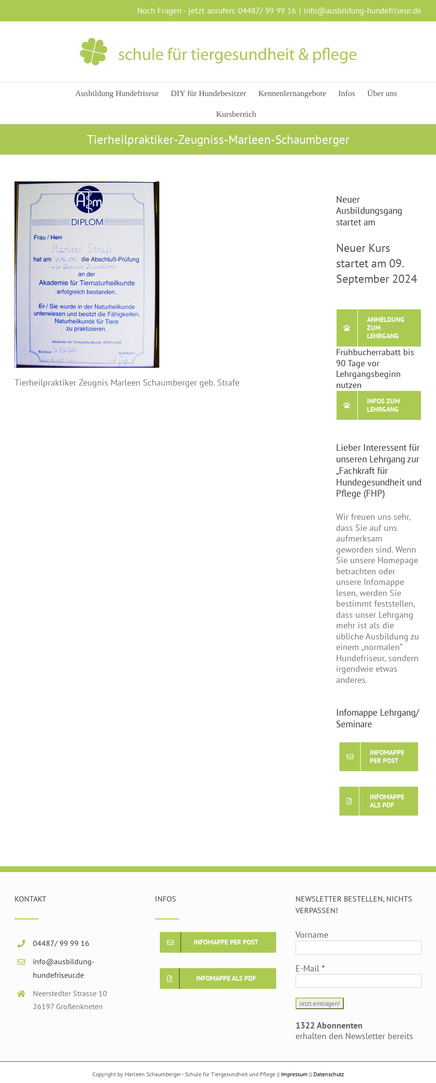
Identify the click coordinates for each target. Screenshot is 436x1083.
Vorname (311, 935)
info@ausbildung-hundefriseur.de (363, 10)
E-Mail (310, 968)
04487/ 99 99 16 (267, 10)
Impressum (294, 1074)
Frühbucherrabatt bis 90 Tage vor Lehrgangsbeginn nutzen (375, 368)
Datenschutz (328, 1074)
